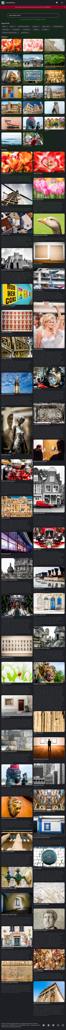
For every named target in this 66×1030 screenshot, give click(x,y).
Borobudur (3, 753)
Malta (35, 616)
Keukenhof (36, 175)
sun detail (45, 29)
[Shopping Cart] (56, 2)
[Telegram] (48, 1025)
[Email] (43, 1025)
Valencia (3, 819)
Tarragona (3, 890)
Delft (2, 235)
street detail (16, 29)
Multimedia (6, 29)
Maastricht (4, 456)
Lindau (3, 949)
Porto (35, 870)
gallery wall (46, 26)
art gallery (36, 26)
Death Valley (37, 905)
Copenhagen (4, 916)
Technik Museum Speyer (40, 291)
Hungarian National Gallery (10, 32)
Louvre (3, 984)
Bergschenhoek (37, 590)
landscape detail (58, 26)
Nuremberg (4, 555)
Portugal (35, 839)
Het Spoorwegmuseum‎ (39, 390)
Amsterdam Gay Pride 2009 (40, 350)
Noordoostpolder (5, 175)
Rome (35, 812)
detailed (36, 29)
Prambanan (36, 425)
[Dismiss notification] (64, 7)
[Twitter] (58, 1025)
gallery (13, 26)
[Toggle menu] (62, 2)
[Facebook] (53, 1025)
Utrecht (3, 685)
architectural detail (24, 26)
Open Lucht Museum (6, 207)
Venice (35, 972)
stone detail (27, 29)
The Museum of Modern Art (40, 265)
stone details (25, 32)
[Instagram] (63, 1025)
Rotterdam (36, 236)
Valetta (3, 519)
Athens (35, 734)
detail (4, 26)
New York (3, 271)
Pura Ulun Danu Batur (39, 685)
